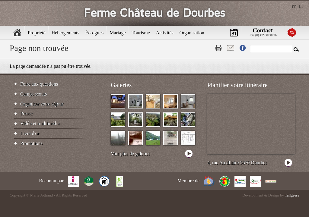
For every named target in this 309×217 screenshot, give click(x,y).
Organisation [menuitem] (191, 32)
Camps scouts (33, 93)
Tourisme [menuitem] (141, 32)
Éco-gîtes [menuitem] (94, 32)
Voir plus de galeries (130, 153)
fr (294, 6)
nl (301, 6)
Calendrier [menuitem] (233, 32)
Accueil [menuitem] (17, 32)
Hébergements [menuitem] (65, 32)
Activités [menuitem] (165, 32)
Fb (243, 48)
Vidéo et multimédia (40, 123)
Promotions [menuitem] (291, 32)
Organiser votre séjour (41, 103)
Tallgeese (292, 195)
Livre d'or (29, 133)
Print (218, 48)
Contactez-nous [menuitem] (262, 32)
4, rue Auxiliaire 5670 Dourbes (237, 162)
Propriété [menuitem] (37, 32)
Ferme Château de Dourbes (154, 13)
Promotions (31, 143)
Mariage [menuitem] (118, 32)
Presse (26, 113)
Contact (230, 48)
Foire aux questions (39, 83)
